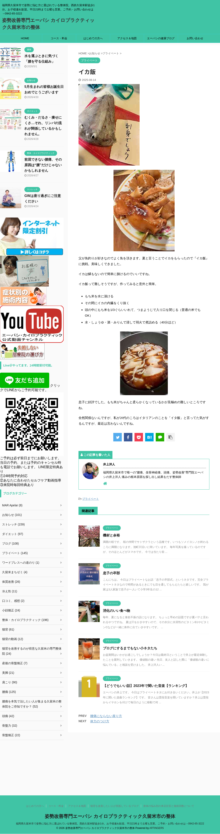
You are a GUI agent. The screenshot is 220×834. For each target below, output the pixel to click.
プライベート (90, 498)
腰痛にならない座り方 (106, 716)
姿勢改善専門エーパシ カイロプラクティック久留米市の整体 (110, 771)
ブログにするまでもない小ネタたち (130, 648)
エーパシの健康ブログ (161, 38)
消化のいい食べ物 (116, 610)
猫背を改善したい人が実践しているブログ (114, 761)
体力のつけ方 (99, 721)
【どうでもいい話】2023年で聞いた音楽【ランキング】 (146, 686)
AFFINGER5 (156, 783)
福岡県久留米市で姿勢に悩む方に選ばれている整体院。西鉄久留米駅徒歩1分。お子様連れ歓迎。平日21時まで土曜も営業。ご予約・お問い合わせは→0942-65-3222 (110, 778)
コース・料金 (59, 38)
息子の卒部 (111, 573)
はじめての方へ (93, 38)
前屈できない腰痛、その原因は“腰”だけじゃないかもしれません (43, 165)
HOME (25, 38)
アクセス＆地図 (127, 38)
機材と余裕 (111, 535)
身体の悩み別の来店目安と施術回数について (168, 761)
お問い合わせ (195, 38)
